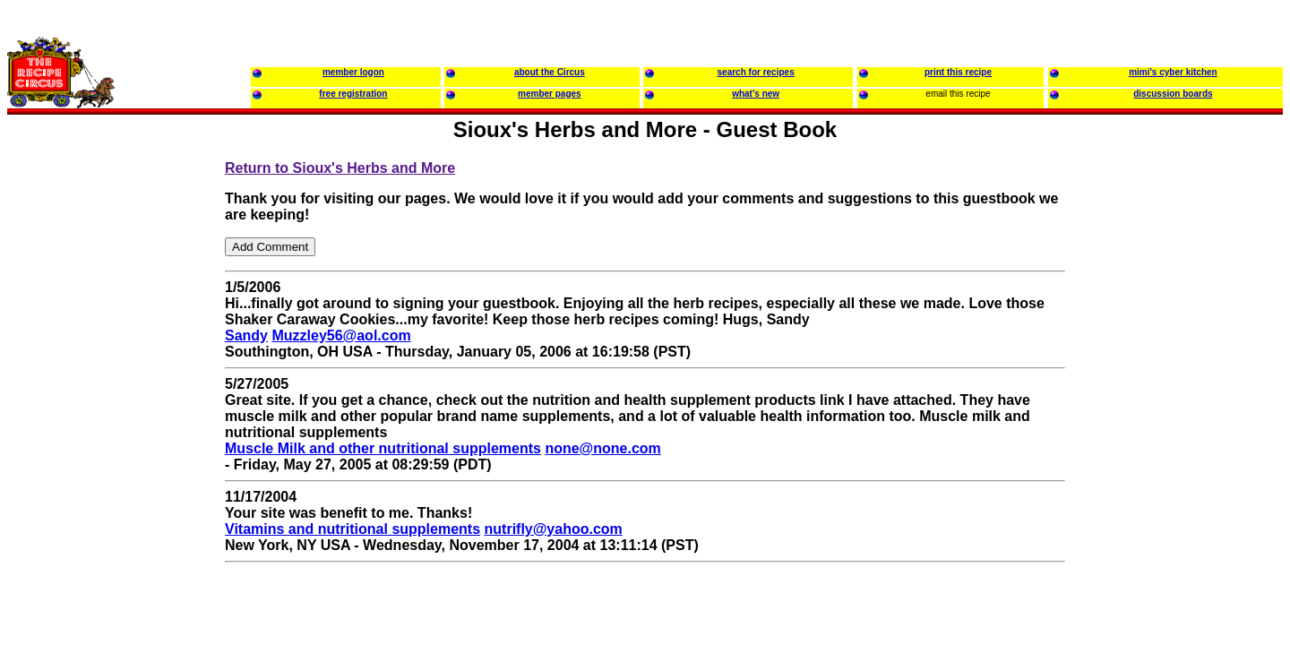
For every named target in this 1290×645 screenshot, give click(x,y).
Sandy (246, 335)
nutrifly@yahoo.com (554, 529)
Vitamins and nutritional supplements (352, 529)
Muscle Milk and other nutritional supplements (383, 448)
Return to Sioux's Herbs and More (340, 168)
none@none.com (602, 448)
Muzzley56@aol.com (340, 335)
